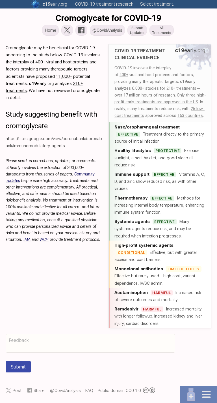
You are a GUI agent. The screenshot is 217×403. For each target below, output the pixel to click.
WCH (44, 240)
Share (39, 391)
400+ (124, 75)
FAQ (89, 391)
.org (54, 4)
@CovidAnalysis (65, 391)
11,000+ (64, 77)
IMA (27, 240)
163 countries (190, 116)
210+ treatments (181, 88)
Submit (18, 367)
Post (16, 391)
